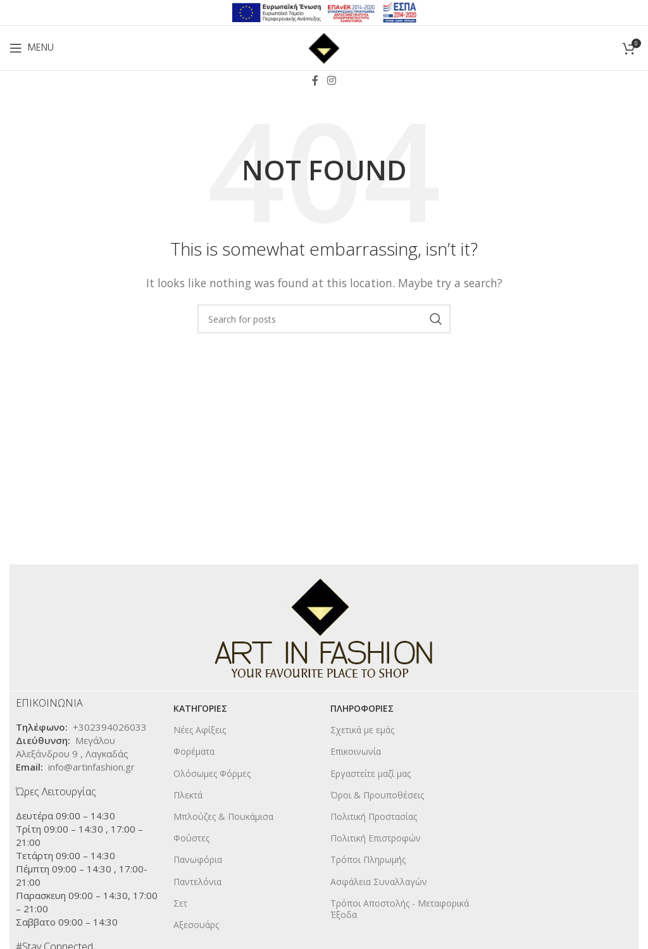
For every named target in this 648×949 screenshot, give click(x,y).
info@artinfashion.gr (91, 766)
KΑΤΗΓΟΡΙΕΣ (200, 708)
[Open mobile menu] (31, 48)
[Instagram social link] (331, 80)
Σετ (180, 903)
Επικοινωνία (355, 751)
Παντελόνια (197, 882)
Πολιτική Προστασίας (373, 816)
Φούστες (191, 838)
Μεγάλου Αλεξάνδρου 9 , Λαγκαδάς (72, 747)
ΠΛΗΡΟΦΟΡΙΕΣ (362, 708)
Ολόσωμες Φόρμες (212, 773)
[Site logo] (324, 47)
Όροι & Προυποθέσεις (377, 795)
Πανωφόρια (197, 859)
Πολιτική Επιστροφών (375, 838)
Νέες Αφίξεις (199, 730)
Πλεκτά (187, 795)
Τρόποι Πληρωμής (368, 859)
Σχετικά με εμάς (362, 730)
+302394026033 (110, 727)
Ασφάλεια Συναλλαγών (378, 882)
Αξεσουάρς (196, 925)
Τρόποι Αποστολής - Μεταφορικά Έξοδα (399, 909)
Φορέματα (194, 751)
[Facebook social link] (315, 80)
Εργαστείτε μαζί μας (370, 773)
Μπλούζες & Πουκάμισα (223, 816)
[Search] (324, 318)
